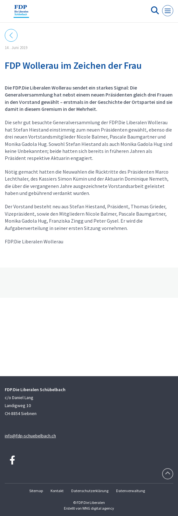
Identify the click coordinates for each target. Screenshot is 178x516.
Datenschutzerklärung (89, 490)
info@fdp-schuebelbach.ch (30, 436)
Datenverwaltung (130, 490)
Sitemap (36, 490)
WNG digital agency (98, 508)
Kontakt (57, 490)
